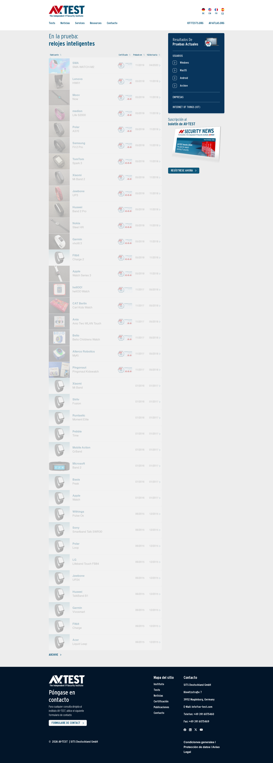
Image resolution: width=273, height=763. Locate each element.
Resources (96, 23)
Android (180, 78)
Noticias (65, 23)
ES (222, 11)
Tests (52, 23)
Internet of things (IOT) (186, 107)
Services (80, 23)
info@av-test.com (202, 706)
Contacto (112, 23)
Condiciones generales (199, 742)
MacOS (180, 70)
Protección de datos (197, 747)
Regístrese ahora (184, 170)
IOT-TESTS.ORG (195, 23)
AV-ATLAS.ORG (216, 23)
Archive (55, 654)
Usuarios (178, 55)
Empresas (178, 97)
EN (210, 11)
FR (216, 11)
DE (203, 11)
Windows (181, 63)
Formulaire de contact (68, 723)
